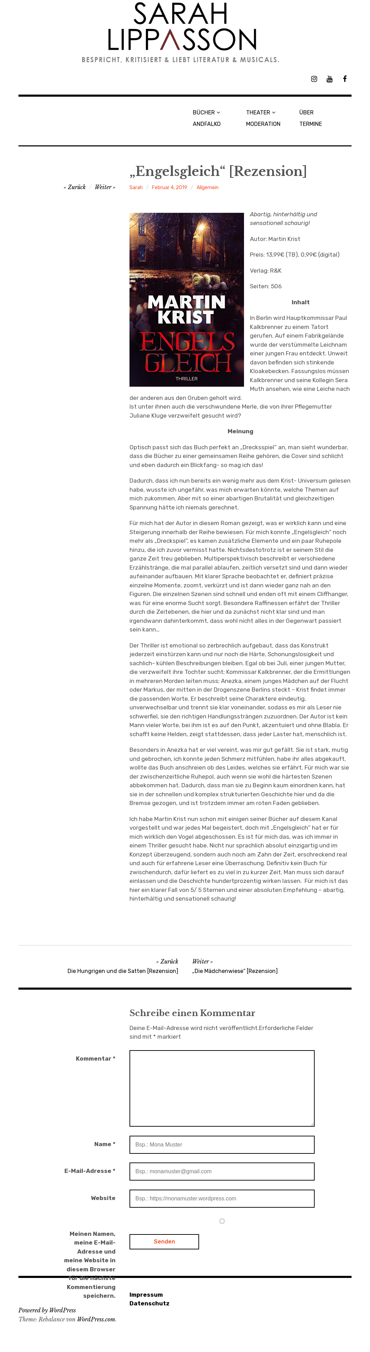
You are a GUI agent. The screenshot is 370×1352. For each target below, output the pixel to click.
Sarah (136, 188)
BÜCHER (204, 112)
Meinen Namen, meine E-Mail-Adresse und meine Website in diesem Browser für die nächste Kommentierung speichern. (90, 1264)
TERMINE (310, 124)
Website (103, 1197)
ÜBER (306, 112)
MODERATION (263, 124)
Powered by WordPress (47, 1310)
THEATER (258, 112)
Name (105, 1144)
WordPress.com (96, 1319)
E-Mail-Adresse (90, 1170)
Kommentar (96, 1058)
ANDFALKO (207, 124)
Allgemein (208, 188)
